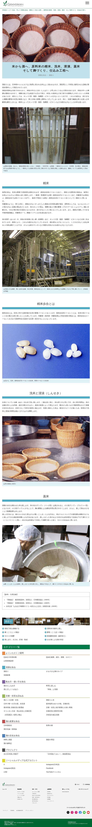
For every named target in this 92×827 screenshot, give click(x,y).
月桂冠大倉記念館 (52, 715)
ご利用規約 (12, 810)
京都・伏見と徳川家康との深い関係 (59, 707)
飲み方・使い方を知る (36, 795)
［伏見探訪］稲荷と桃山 (13, 715)
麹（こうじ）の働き (12, 632)
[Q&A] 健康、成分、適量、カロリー (59, 657)
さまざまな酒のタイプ (54, 671)
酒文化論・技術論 (10, 729)
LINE (5, 772)
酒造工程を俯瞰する (12, 628)
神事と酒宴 (8, 740)
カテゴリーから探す (21, 791)
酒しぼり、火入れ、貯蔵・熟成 (16, 640)
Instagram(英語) (9, 768)
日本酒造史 (8, 725)
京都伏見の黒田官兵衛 (54, 711)
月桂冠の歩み (49, 793)
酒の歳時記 (8, 743)
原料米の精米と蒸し (54, 628)
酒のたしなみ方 (9, 686)
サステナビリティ (50, 795)
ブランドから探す (20, 793)
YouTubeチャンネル (53, 772)
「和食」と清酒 (52, 689)
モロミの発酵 (9, 636)
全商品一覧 (19, 797)
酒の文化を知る (35, 801)
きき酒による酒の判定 (55, 640)
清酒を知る (34, 793)
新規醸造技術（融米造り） (57, 636)
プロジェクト (34, 802)
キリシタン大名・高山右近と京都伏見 (17, 711)
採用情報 (48, 799)
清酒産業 (7, 675)
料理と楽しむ (51, 686)
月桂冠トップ (6, 10)
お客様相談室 (8, 661)
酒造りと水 (50, 700)
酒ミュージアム (65, 789)
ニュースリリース (50, 801)
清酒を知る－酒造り (27, 10)
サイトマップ (5, 810)
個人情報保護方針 (20, 810)
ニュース (4, 789)
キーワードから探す (21, 795)
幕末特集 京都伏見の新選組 (14, 707)
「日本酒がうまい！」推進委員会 (58, 754)
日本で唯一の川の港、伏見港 (14, 704)
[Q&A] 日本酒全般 (10, 657)
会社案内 (48, 791)
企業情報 (49, 789)
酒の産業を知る (35, 799)
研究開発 (48, 797)
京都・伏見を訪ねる (36, 797)
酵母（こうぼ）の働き (55, 632)
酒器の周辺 (50, 740)
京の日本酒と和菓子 (11, 754)
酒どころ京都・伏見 (11, 700)
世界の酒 (49, 725)
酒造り (6, 671)
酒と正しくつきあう (11, 689)
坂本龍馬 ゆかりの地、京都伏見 (58, 704)
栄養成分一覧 (19, 799)
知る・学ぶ (15, 10)
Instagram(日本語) (52, 764)
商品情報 (19, 789)
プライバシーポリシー (29, 810)
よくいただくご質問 (36, 791)
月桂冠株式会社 (72, 822)
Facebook (49, 768)
